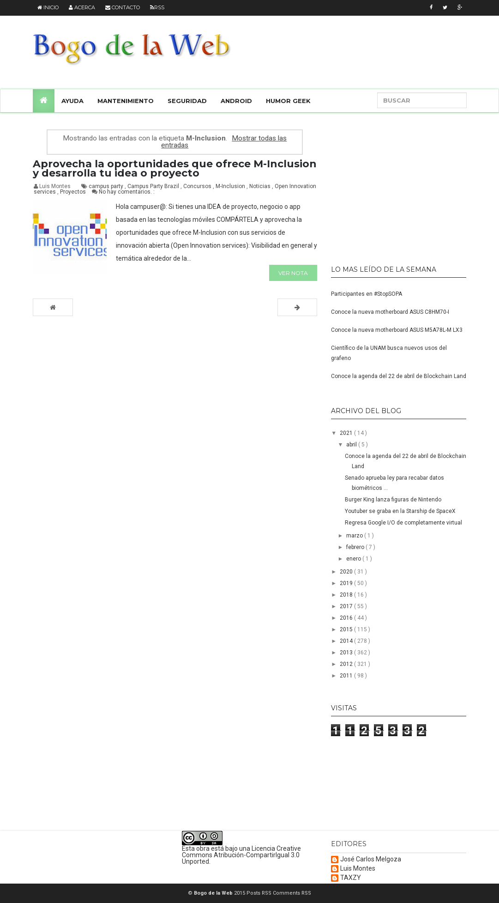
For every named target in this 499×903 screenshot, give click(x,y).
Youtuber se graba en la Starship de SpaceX (400, 511)
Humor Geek (288, 100)
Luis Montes (357, 868)
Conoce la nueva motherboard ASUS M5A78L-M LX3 (397, 330)
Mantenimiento (125, 100)
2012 (347, 664)
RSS (157, 7)
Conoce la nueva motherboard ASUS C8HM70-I (390, 312)
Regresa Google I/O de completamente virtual (403, 522)
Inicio (48, 7)
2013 (347, 652)
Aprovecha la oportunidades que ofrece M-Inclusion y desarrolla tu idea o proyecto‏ (175, 168)
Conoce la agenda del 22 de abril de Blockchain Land (398, 376)
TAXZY (350, 877)
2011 (347, 675)
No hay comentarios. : (127, 192)
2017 (347, 606)
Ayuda (72, 100)
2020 (347, 571)
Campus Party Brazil (153, 186)
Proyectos (73, 192)
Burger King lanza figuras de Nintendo (393, 499)
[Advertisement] (388, 185)
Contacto (122, 7)
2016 (347, 618)
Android (236, 100)
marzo (355, 535)
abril (352, 444)
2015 (347, 629)
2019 (347, 583)
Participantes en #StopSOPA (366, 294)
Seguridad (187, 100)
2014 (347, 641)
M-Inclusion (231, 186)
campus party (107, 186)
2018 (347, 595)
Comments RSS (292, 893)
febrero (356, 547)
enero (354, 558)
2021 (347, 433)
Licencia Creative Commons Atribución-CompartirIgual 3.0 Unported (241, 855)
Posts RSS (259, 893)
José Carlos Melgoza (370, 859)
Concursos (198, 186)
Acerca (82, 7)
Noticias (260, 186)
